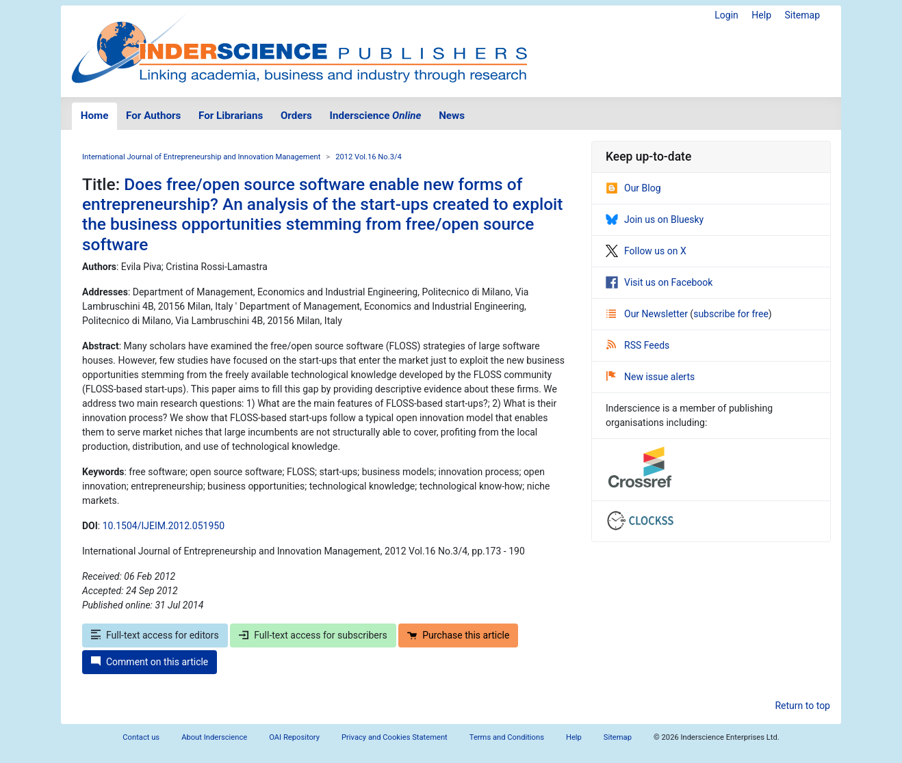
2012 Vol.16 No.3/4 (368, 156)
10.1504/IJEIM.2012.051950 (163, 525)
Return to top (802, 705)
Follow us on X (646, 250)
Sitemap (802, 15)
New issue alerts (650, 376)
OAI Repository (294, 737)
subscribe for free (731, 313)
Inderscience (376, 115)
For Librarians (230, 115)
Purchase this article (458, 635)
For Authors (153, 115)
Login (726, 15)
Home (95, 115)
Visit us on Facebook (659, 282)
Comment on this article (149, 661)
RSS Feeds (637, 345)
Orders (296, 115)
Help (761, 15)
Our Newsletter (648, 313)
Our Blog (633, 188)
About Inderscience (214, 737)
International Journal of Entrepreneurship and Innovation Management (201, 156)
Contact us (141, 737)
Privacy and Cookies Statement (395, 737)
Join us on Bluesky (655, 219)
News (452, 115)
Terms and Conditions (506, 737)
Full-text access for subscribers (313, 635)
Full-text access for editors (155, 635)
